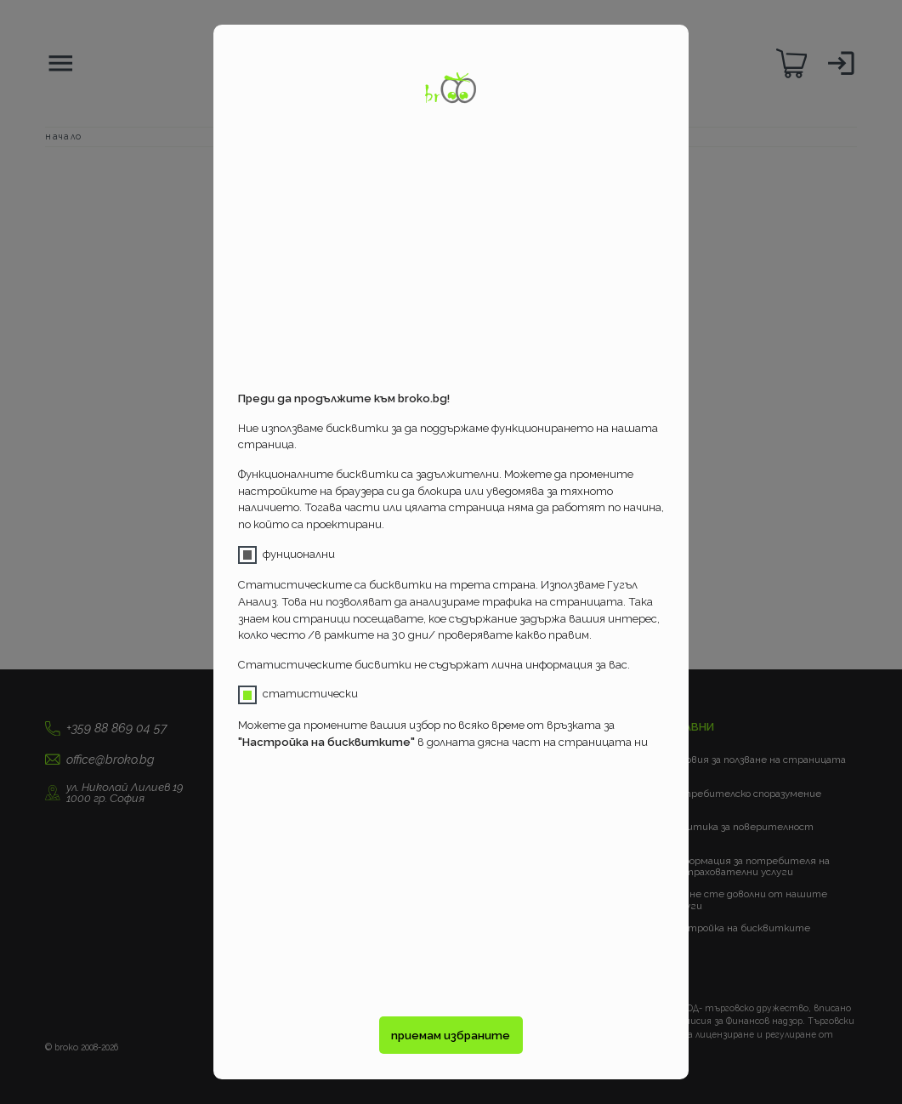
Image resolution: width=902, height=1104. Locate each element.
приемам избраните (450, 1035)
